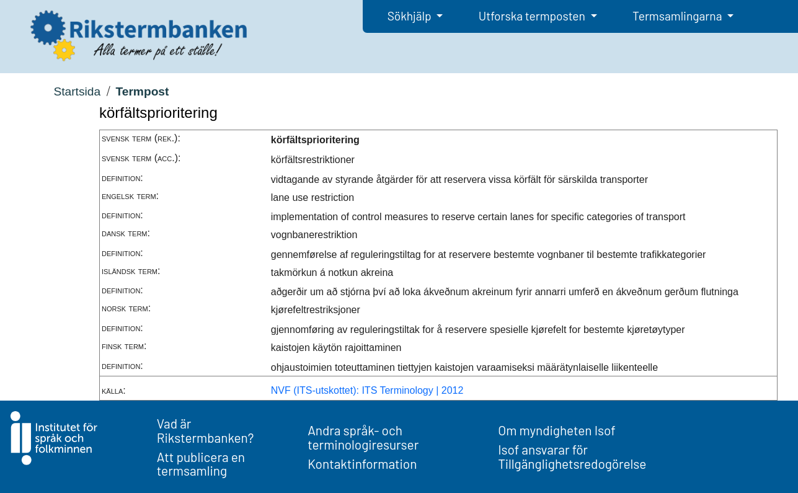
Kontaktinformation (362, 463)
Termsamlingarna (678, 16)
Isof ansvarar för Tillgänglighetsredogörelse (572, 456)
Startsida (76, 91)
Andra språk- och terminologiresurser (363, 437)
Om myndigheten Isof (556, 430)
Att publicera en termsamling (201, 464)
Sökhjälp (411, 16)
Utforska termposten (533, 16)
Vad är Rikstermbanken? (205, 430)
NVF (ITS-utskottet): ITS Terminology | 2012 (367, 390)
